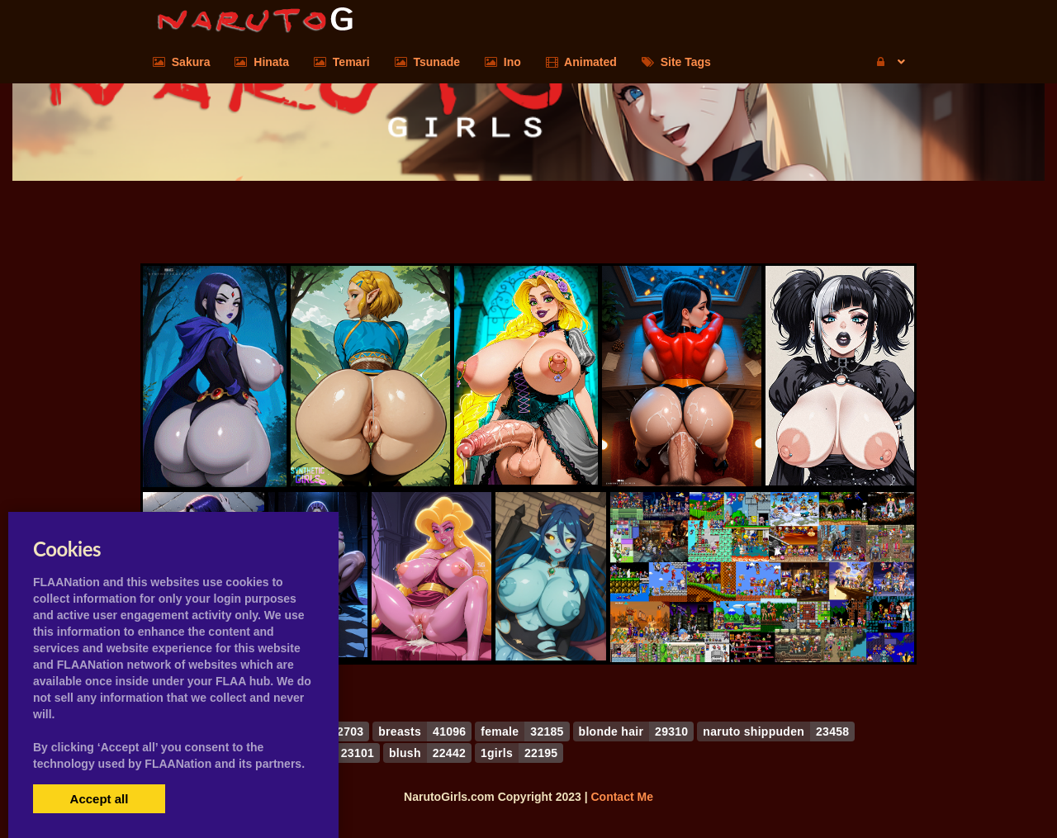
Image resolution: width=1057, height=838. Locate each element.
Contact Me (621, 796)
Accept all (99, 799)
